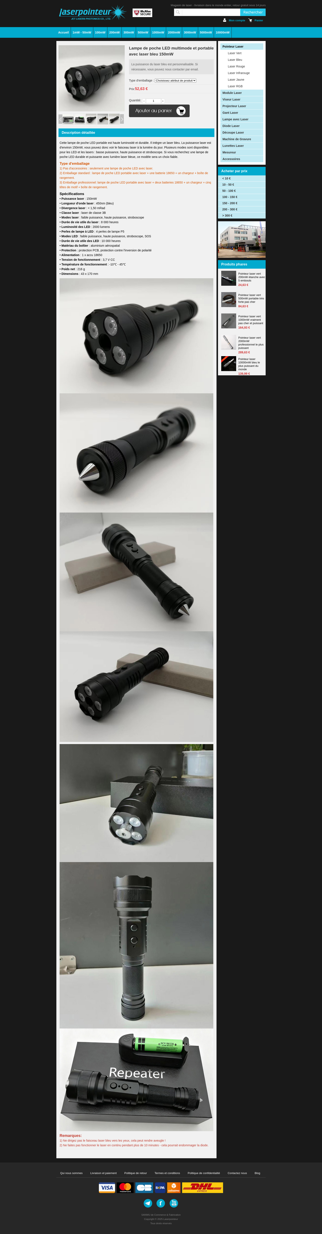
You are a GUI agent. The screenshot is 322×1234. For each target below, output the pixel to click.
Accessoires (231, 159)
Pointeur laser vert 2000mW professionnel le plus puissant (251, 343)
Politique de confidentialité (204, 1173)
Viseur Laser (231, 99)
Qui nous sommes (71, 1173)
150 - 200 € (229, 203)
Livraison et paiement (103, 1173)
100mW (100, 32)
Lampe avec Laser (235, 119)
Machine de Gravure (236, 139)
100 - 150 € (229, 197)
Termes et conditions (167, 1173)
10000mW (223, 32)
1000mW (158, 32)
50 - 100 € (229, 190)
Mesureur (229, 152)
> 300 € (227, 215)
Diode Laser (231, 126)
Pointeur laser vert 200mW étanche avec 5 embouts (251, 277)
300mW (129, 32)
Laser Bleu (235, 59)
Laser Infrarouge (239, 73)
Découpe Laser (233, 132)
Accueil (63, 32)
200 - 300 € (229, 209)
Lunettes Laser (233, 145)
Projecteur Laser (234, 106)
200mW (114, 32)
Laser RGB (235, 86)
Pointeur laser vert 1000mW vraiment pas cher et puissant (250, 320)
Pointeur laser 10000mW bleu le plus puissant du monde (249, 364)
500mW (143, 32)
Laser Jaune (236, 79)
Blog (257, 1173)
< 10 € (226, 178)
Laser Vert (235, 53)
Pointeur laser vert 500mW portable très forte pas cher (251, 298)
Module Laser (232, 93)
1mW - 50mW (82, 32)
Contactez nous (237, 1173)
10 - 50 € (228, 184)
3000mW (190, 32)
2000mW (174, 32)
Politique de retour (135, 1173)
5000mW (206, 32)
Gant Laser (230, 112)
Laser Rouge (236, 66)
